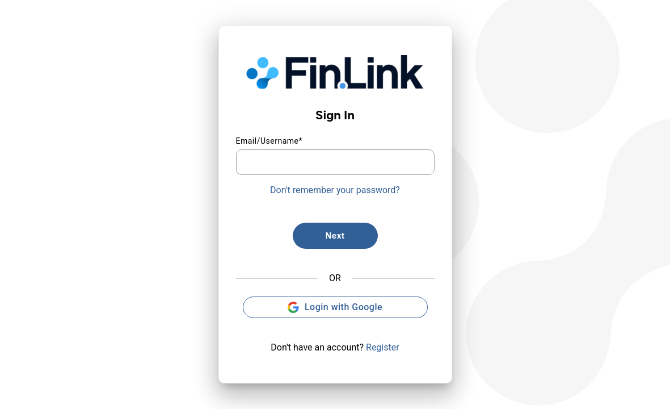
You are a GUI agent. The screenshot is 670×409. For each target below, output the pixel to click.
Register (382, 347)
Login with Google (335, 307)
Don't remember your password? (335, 190)
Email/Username (269, 140)
